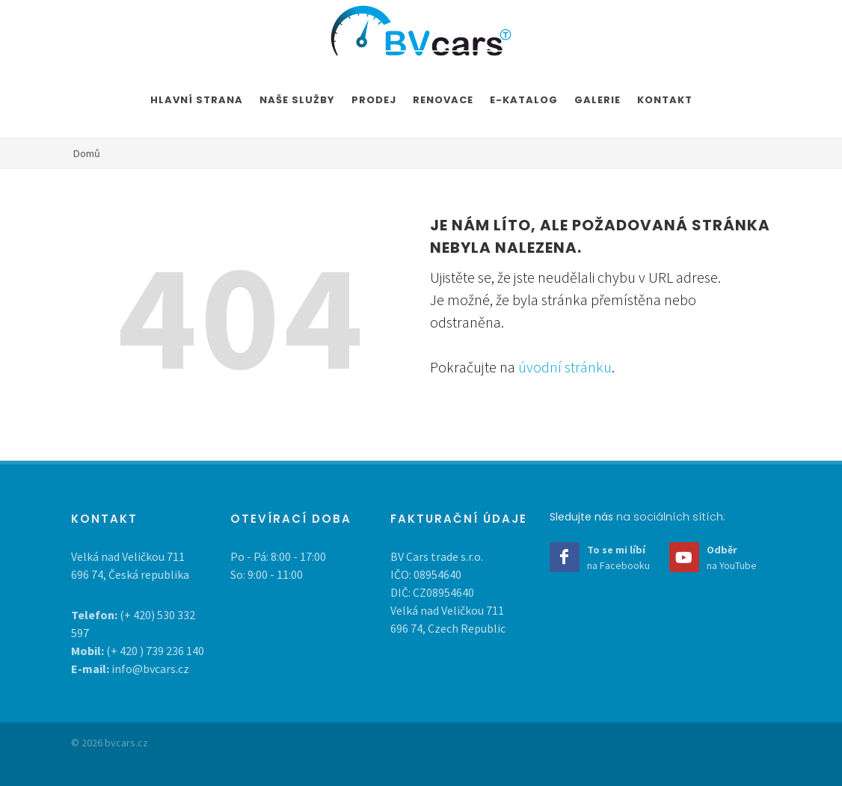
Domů (86, 153)
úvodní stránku (565, 366)
